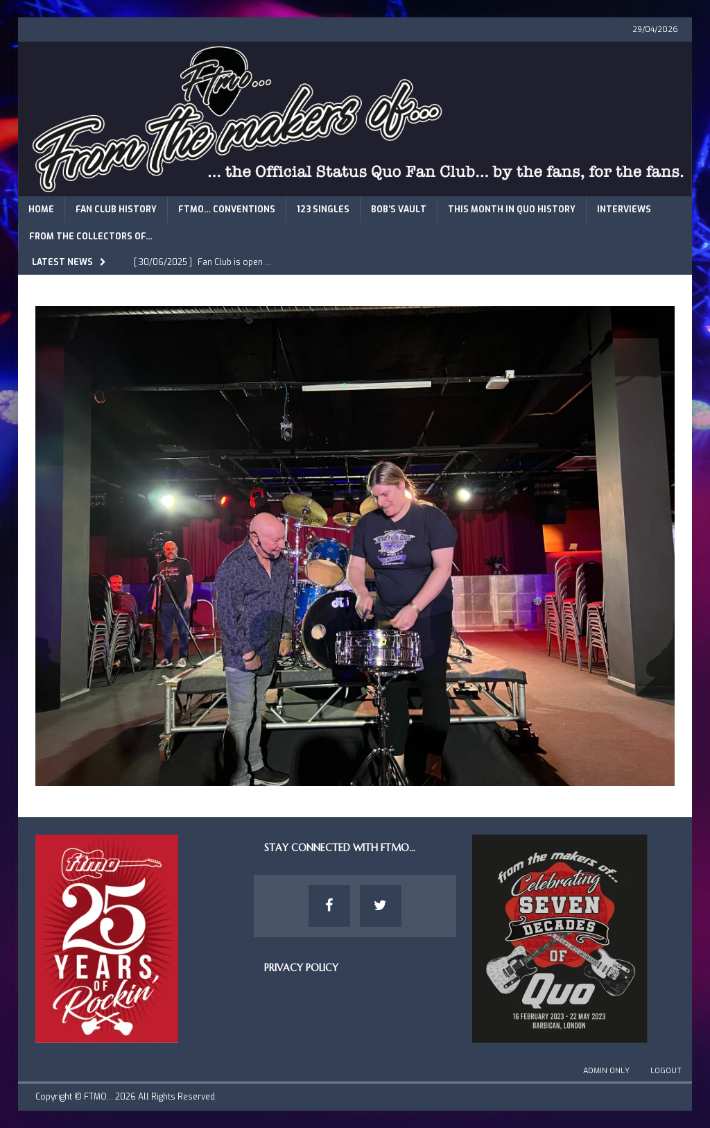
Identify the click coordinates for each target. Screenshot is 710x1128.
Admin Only (606, 1071)
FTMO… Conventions (226, 209)
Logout (666, 1071)
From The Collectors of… (91, 236)
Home (41, 209)
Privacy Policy (301, 968)
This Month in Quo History (511, 209)
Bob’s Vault (398, 209)
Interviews (624, 209)
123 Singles (323, 209)
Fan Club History (116, 209)
